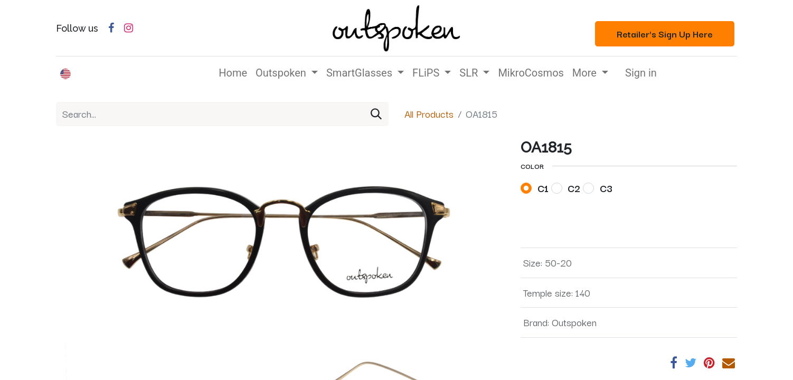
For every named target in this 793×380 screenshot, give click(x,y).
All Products (429, 113)
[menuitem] (232, 73)
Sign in (641, 72)
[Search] (376, 114)
